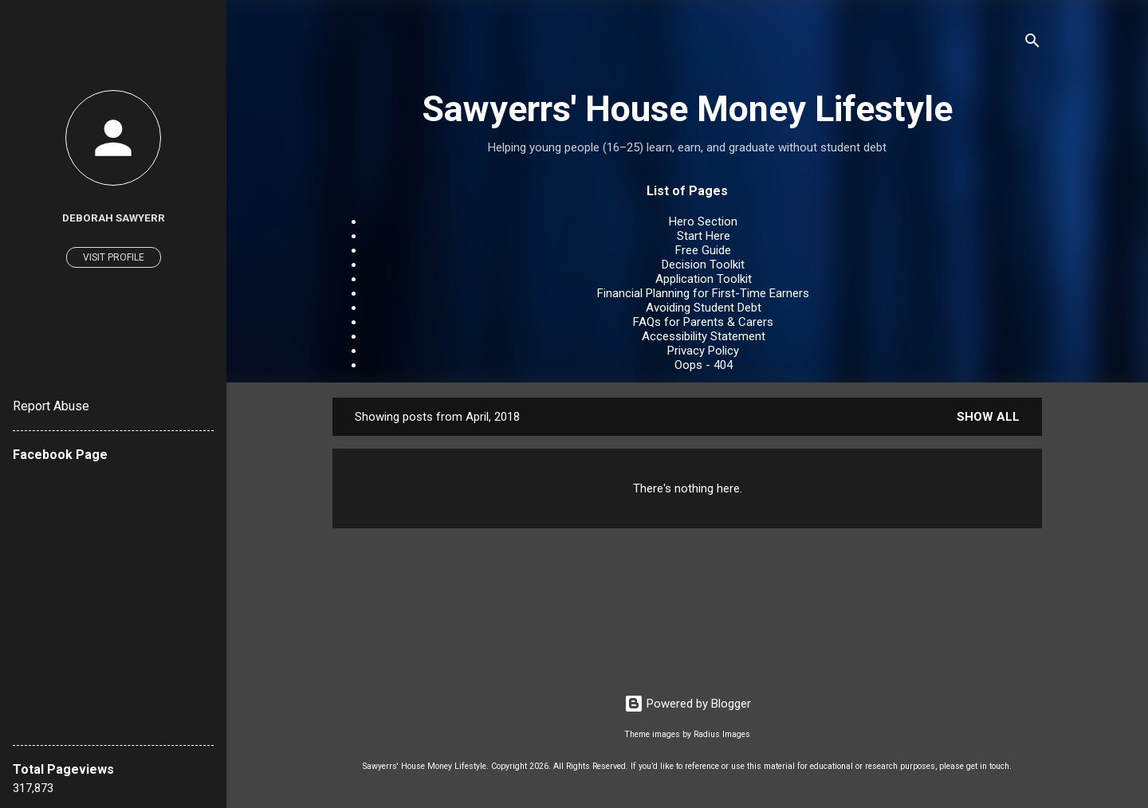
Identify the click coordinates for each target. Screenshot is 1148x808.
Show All (988, 417)
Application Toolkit (703, 279)
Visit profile (113, 257)
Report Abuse (51, 406)
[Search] (1032, 43)
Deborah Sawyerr (113, 217)
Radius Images (722, 734)
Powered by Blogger (687, 703)
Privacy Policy (703, 350)
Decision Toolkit (703, 264)
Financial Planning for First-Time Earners (703, 293)
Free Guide (703, 250)
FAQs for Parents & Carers (703, 322)
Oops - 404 (703, 365)
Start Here (703, 236)
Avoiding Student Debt (703, 307)
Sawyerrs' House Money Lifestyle (687, 109)
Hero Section (703, 221)
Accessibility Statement (703, 336)
